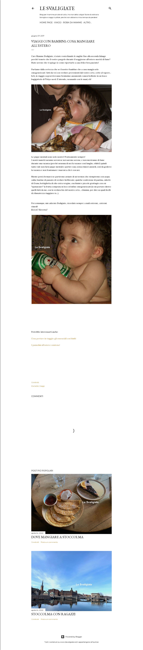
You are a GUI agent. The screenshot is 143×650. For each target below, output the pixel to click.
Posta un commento (49, 542)
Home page (46, 22)
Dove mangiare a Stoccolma (57, 537)
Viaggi (57, 22)
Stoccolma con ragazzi (53, 614)
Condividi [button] (35, 382)
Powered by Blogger (71, 636)
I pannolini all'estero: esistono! (45, 345)
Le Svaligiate (57, 8)
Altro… (88, 22)
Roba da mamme (72, 22)
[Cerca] (110, 7)
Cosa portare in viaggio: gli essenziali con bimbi (53, 338)
